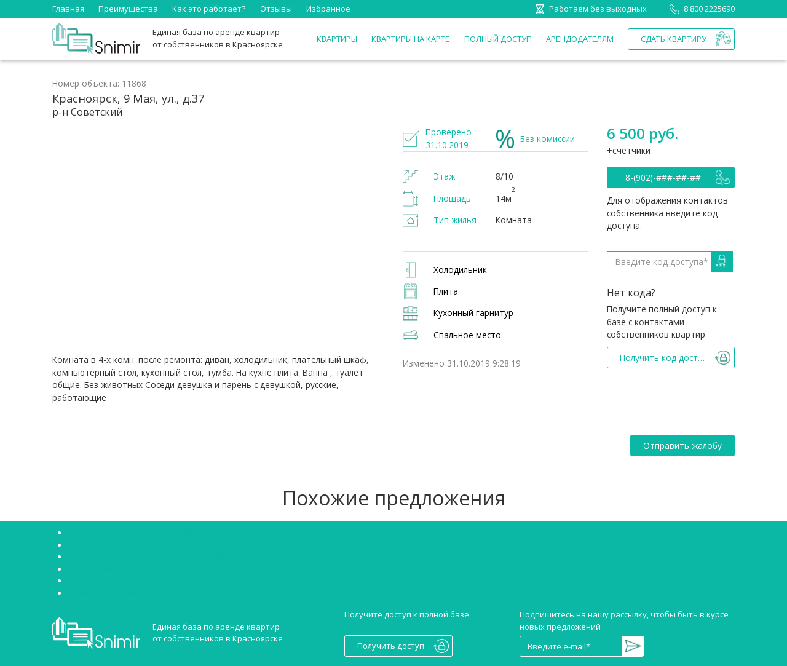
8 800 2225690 (700, 8)
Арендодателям (580, 38)
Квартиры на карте (410, 38)
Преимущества (128, 8)
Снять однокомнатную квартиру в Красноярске (162, 580)
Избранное (328, 8)
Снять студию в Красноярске (124, 544)
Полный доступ (498, 38)
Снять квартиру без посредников (134, 532)
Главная (68, 8)
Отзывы (276, 8)
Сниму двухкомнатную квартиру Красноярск (156, 592)
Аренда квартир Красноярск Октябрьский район (163, 568)
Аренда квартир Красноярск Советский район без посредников (194, 556)
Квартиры (337, 38)
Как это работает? (208, 8)
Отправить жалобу (682, 445)
